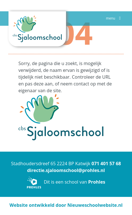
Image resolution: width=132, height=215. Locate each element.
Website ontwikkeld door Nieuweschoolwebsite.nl (65, 205)
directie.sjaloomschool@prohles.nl (66, 170)
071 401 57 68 (106, 163)
